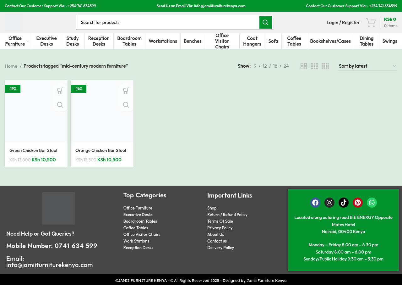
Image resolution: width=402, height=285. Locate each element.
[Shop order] (367, 70)
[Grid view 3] (314, 70)
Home (11, 70)
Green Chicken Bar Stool (34, 154)
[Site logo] (16, 23)
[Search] (177, 23)
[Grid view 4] (325, 70)
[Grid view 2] (304, 70)
